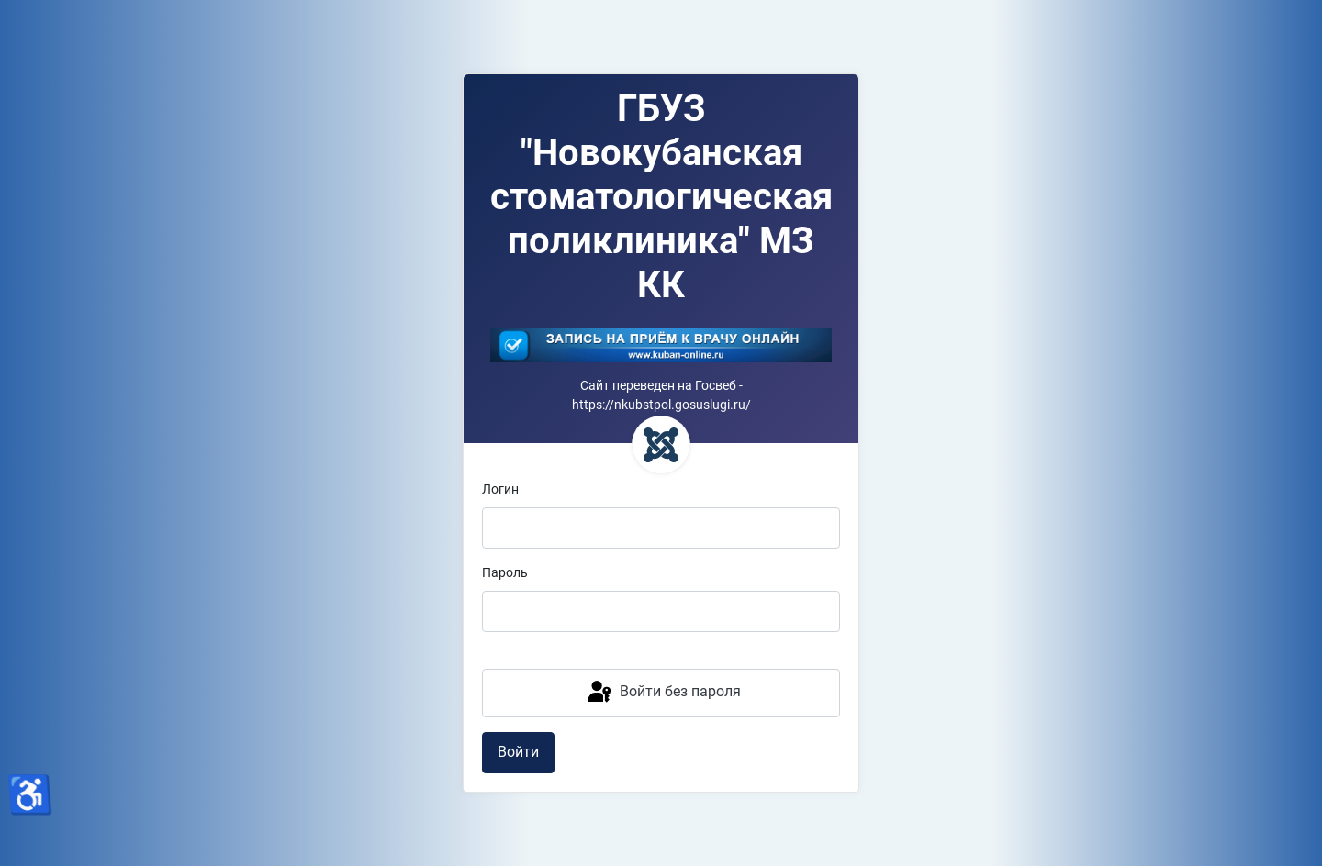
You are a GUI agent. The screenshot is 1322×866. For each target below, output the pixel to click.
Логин (500, 489)
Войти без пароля (663, 692)
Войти (518, 752)
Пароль (505, 573)
